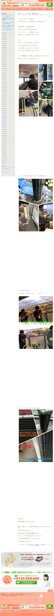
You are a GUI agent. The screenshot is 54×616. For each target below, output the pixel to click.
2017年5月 (4, 110)
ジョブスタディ (5, 172)
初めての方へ (21, 600)
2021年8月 (4, 70)
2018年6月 (4, 95)
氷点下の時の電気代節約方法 (7, 29)
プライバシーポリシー (49, 0)
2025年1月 (4, 37)
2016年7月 (4, 123)
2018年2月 (4, 102)
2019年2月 (4, 83)
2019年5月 (4, 79)
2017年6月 (4, 108)
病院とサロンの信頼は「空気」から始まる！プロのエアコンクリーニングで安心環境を (8, 26)
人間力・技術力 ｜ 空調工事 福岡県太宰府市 (27, 544)
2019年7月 (4, 74)
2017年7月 (4, 106)
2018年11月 (4, 89)
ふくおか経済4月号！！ (6, 16)
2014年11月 (4, 160)
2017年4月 (4, 112)
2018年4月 (4, 97)
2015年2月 (4, 154)
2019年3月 (4, 81)
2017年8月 (4, 104)
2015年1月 (4, 156)
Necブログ (4, 170)
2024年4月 (4, 49)
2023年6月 (4, 64)
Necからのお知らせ (5, 168)
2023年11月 (4, 53)
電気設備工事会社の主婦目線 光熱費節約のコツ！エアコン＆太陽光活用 (8, 19)
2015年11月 (4, 135)
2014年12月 (4, 158)
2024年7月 (4, 43)
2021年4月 (4, 72)
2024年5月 (4, 47)
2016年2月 (4, 129)
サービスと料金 (27, 600)
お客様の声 (39, 600)
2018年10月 (4, 91)
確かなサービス (33, 600)
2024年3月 (4, 51)
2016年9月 (4, 118)
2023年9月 (4, 58)
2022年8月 (4, 66)
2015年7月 (4, 144)
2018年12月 (4, 87)
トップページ (15, 600)
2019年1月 (4, 85)
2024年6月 (4, 45)
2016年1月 (4, 131)
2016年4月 (4, 125)
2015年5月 (4, 148)
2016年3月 (4, 127)
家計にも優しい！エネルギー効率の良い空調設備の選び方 (8, 23)
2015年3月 (4, 152)
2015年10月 (4, 137)
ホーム (40, 0)
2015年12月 (4, 133)
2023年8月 (4, 60)
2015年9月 (4, 139)
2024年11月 (4, 41)
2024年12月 (4, 39)
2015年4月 (4, 150)
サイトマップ (43, 0)
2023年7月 (4, 62)
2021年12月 (4, 68)
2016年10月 (4, 116)
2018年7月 (4, 93)
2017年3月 (4, 114)
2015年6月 (4, 146)
